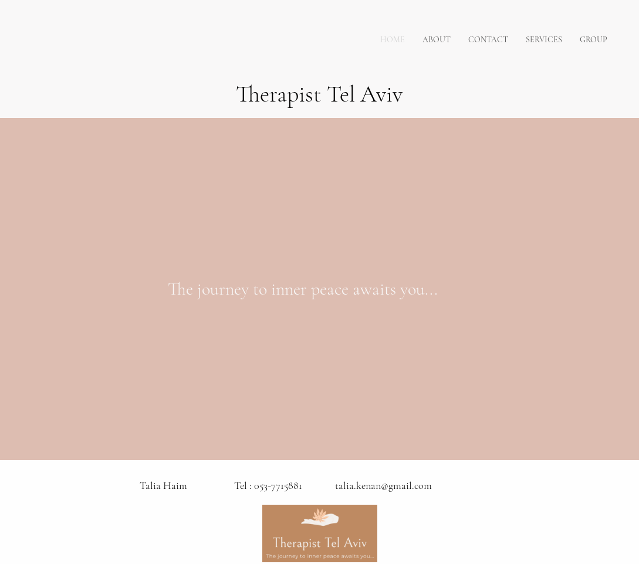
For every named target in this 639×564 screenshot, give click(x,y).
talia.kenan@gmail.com (383, 485)
